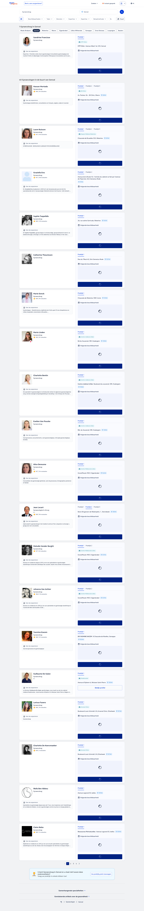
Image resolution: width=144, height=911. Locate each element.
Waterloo (45, 30)
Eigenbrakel (63, 30)
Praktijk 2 (89, 86)
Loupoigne (111, 30)
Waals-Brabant (25, 30)
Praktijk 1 (81, 37)
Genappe (88, 30)
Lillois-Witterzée (76, 30)
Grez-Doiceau (99, 30)
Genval (36, 30)
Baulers (120, 30)
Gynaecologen (70, 902)
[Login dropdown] (122, 3)
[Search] (122, 12)
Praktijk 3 (97, 86)
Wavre (54, 30)
